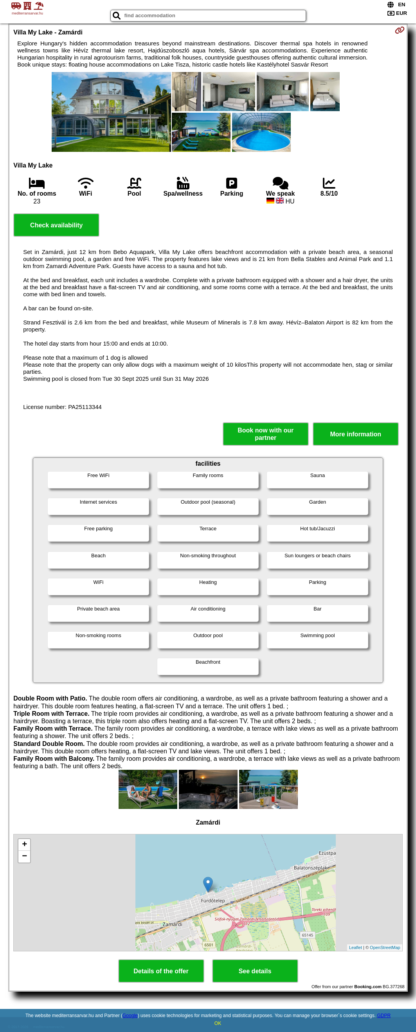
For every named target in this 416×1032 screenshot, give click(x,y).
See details (255, 971)
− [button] (24, 857)
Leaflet (355, 947)
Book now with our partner (266, 434)
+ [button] (24, 845)
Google (130, 1015)
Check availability (56, 225)
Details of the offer (160, 971)
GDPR (384, 1015)
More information (355, 434)
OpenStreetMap (385, 947)
